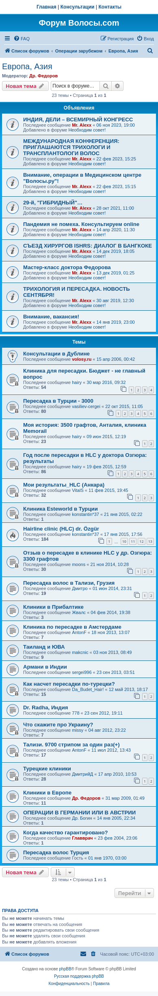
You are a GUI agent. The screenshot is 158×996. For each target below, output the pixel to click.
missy (77, 730)
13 (150, 541)
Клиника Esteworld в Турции (60, 509)
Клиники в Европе (47, 793)
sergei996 (81, 672)
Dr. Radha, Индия (45, 707)
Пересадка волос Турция (56, 852)
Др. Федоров (43, 75)
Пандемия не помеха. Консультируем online (81, 224)
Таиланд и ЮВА (44, 647)
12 (141, 541)
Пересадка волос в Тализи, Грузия (69, 583)
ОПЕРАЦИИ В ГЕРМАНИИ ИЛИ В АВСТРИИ (79, 813)
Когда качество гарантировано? (65, 832)
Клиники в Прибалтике (53, 607)
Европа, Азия (27, 66)
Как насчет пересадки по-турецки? (69, 684)
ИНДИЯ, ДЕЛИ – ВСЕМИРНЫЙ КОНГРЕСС (78, 119)
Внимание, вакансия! (51, 317)
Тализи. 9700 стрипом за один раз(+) (71, 745)
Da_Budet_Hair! (88, 689)
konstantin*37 (85, 514)
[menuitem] (21, 39)
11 (133, 541)
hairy (77, 382)
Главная (46, 7)
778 (75, 713)
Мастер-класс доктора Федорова (67, 267)
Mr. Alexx (81, 125)
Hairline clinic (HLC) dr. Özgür (61, 529)
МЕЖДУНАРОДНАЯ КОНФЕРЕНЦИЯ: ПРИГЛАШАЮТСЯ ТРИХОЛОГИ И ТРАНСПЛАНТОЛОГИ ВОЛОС (71, 147)
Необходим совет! (87, 129)
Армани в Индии (45, 667)
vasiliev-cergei (86, 406)
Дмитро (79, 588)
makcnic (80, 652)
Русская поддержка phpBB (79, 976)
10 (124, 541)
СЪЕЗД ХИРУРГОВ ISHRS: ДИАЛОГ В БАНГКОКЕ (87, 246)
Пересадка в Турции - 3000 (58, 401)
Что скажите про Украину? (58, 725)
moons (78, 564)
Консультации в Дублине (56, 354)
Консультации (78, 7)
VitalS (78, 490)
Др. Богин (82, 818)
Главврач (82, 838)
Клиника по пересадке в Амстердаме (72, 627)
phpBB (65, 969)
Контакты (110, 7)
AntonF (79, 632)
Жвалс (79, 612)
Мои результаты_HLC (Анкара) (63, 485)
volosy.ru (81, 359)
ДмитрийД (82, 774)
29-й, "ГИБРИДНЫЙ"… (52, 203)
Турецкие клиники (47, 769)
